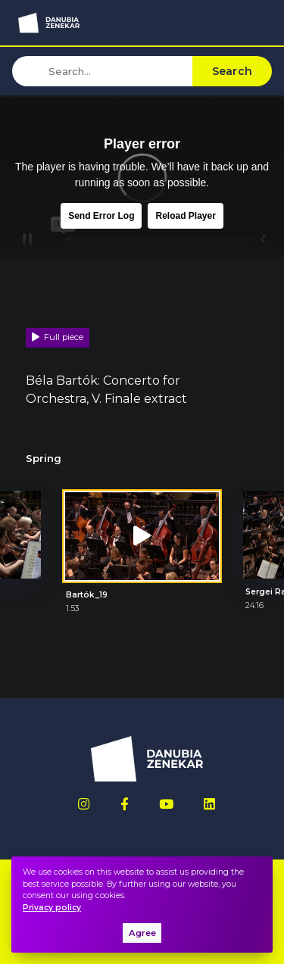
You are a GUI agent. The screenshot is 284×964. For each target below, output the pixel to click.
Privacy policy (52, 908)
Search (232, 71)
